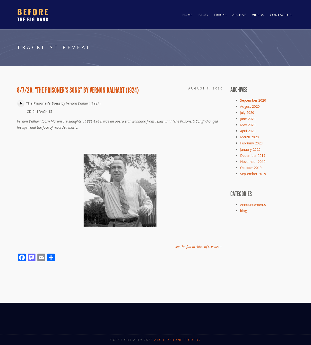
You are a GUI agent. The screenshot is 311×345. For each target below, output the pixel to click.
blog (243, 210)
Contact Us (281, 14)
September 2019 (253, 173)
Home (187, 14)
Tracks (220, 14)
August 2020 (250, 106)
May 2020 (248, 125)
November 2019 (253, 161)
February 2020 (251, 143)
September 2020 (253, 100)
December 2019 (252, 155)
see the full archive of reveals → (199, 246)
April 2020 (248, 131)
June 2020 (248, 118)
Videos (258, 14)
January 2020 (250, 149)
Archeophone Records (177, 340)
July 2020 (247, 112)
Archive (239, 14)
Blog (203, 14)
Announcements (253, 204)
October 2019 (251, 167)
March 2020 (249, 137)
